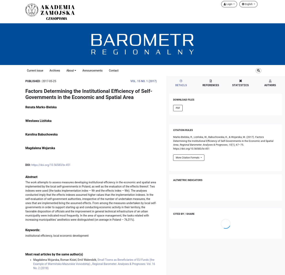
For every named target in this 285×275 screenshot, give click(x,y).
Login (228, 4)
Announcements (92, 70)
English (247, 4)
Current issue (35, 70)
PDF (178, 108)
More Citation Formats (188, 157)
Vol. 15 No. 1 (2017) (143, 81)
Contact (114, 70)
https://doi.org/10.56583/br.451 (50, 165)
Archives (55, 70)
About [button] (70, 70)
